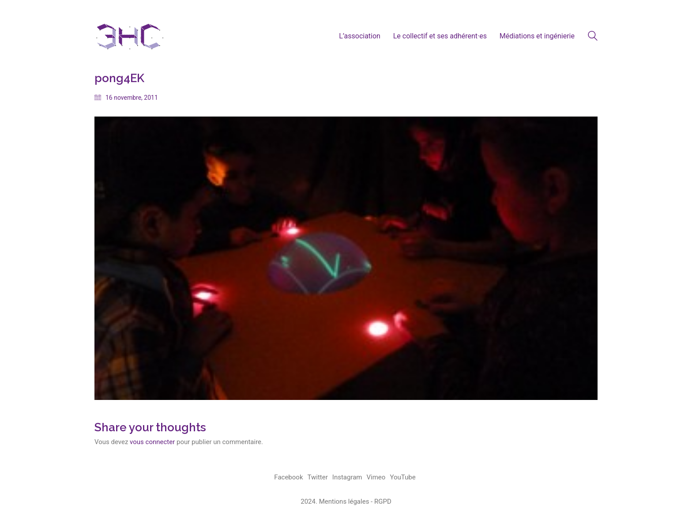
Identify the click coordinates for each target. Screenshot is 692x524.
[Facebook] (288, 477)
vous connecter (152, 442)
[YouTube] (402, 477)
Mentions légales (344, 501)
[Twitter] (318, 477)
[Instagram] (347, 477)
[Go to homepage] (129, 36)
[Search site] (593, 37)
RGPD (382, 501)
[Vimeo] (376, 477)
